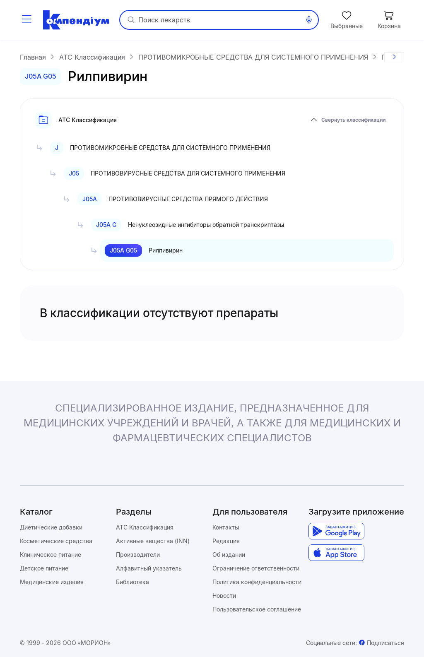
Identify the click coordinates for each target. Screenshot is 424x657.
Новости (224, 595)
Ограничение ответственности (255, 568)
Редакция (226, 540)
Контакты (225, 527)
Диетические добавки (51, 527)
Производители (138, 554)
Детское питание (44, 568)
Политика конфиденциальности (256, 581)
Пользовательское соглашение (256, 609)
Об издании (228, 554)
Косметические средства (56, 540)
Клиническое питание (50, 554)
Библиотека (132, 581)
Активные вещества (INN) (153, 540)
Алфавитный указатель (149, 568)
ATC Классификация (144, 527)
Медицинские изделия (52, 581)
